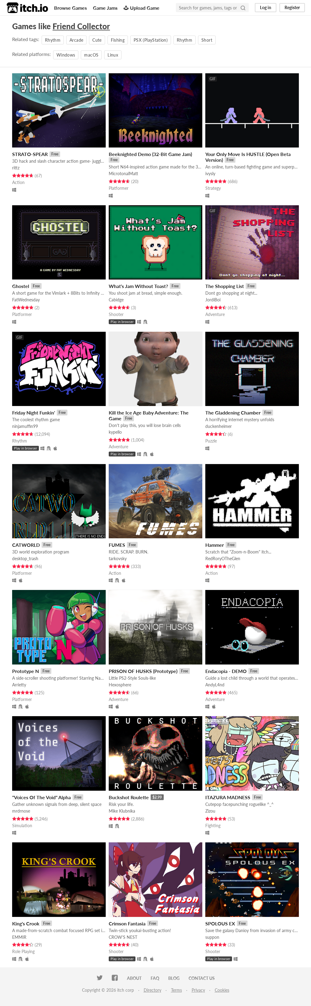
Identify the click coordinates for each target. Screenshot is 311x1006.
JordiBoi (212, 299)
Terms (176, 990)
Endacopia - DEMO (226, 671)
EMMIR (19, 937)
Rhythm (52, 40)
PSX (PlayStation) (151, 40)
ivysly (210, 173)
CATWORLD (26, 545)
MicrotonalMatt (123, 173)
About (134, 978)
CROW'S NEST (123, 937)
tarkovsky (118, 558)
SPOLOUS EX (220, 923)
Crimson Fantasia (127, 923)
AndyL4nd (214, 684)
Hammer (214, 545)
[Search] (243, 7)
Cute (96, 40)
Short (206, 40)
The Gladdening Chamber (233, 412)
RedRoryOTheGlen (222, 558)
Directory (152, 990)
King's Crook (25, 923)
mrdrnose (21, 810)
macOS (91, 54)
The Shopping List (224, 286)
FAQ (155, 978)
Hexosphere (120, 684)
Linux (113, 54)
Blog (173, 978)
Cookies (222, 990)
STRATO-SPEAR (30, 154)
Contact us (202, 978)
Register (292, 7)
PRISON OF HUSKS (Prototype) (143, 671)
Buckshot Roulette (129, 797)
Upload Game (141, 8)
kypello (115, 432)
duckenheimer (218, 426)
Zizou (210, 810)
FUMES (117, 545)
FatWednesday (26, 299)
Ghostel (20, 286)
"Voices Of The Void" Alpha (41, 797)
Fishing (118, 40)
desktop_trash (25, 558)
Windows (65, 54)
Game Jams (105, 8)
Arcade (76, 40)
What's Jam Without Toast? (138, 286)
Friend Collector (81, 26)
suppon (212, 937)
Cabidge (116, 299)
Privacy (198, 990)
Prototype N (25, 671)
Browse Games (70, 8)
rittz (15, 167)
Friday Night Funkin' (33, 412)
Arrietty (19, 684)
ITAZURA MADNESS (227, 797)
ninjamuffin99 (25, 426)
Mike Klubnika (122, 810)
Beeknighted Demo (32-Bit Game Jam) (150, 154)
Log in (265, 7)
